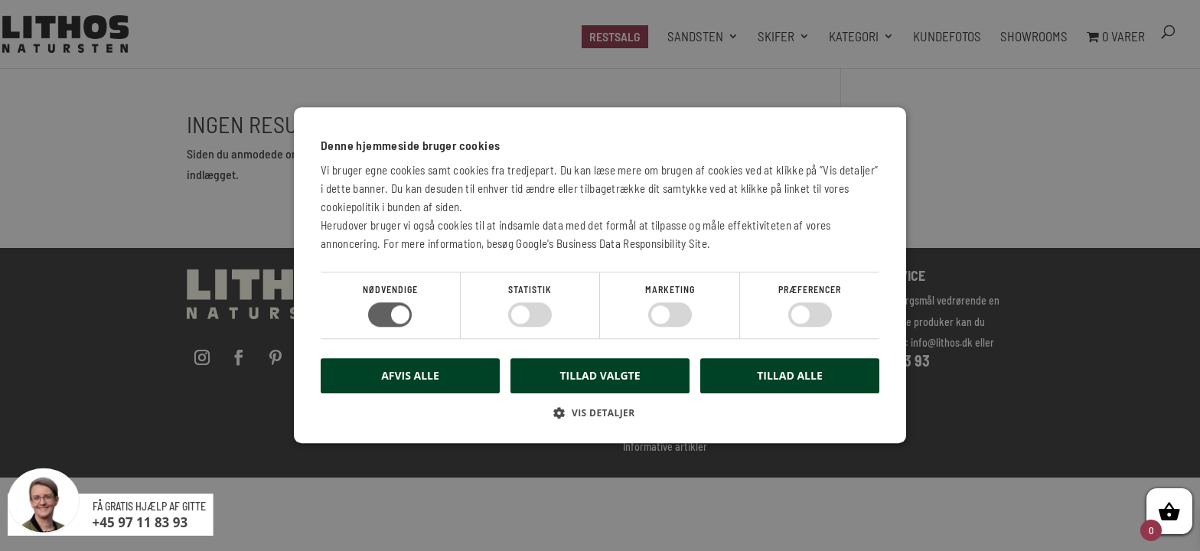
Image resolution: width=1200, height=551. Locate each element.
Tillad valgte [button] (600, 375)
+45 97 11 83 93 (140, 522)
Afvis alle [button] (410, 376)
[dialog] (600, 275)
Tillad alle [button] (790, 375)
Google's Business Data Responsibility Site (611, 243)
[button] (600, 419)
